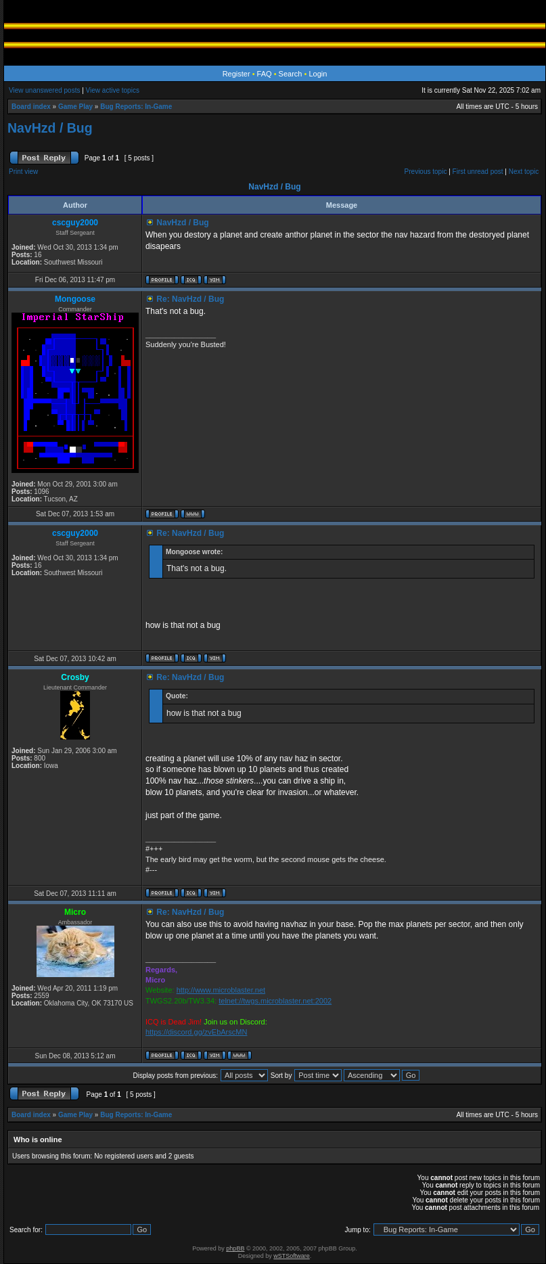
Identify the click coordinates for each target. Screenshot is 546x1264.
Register (236, 74)
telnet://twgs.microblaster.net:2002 (275, 1001)
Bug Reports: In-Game (136, 106)
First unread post (478, 171)
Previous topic (426, 171)
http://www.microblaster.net (221, 990)
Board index (31, 106)
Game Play (75, 106)
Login (318, 74)
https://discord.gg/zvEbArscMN (196, 1032)
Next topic (524, 171)
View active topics (112, 90)
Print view (23, 171)
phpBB (235, 1248)
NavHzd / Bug (50, 127)
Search (290, 74)
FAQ (264, 74)
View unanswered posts (44, 90)
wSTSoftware (291, 1255)
